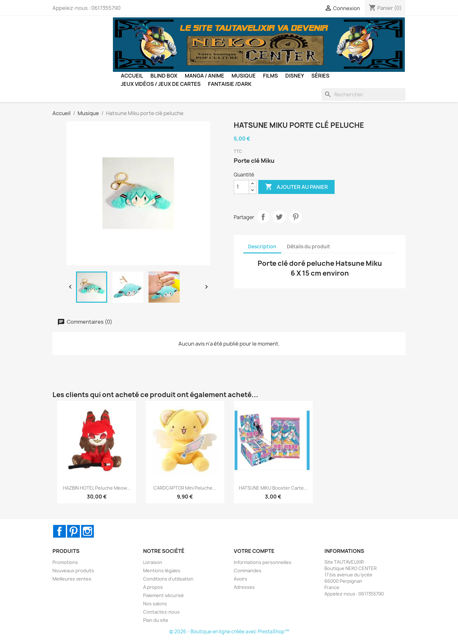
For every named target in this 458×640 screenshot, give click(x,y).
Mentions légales (161, 571)
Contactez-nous (161, 612)
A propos (153, 587)
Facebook (59, 531)
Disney (294, 75)
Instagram (87, 531)
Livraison (152, 562)
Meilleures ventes (71, 579)
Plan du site (155, 620)
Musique (244, 75)
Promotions (65, 562)
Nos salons (155, 604)
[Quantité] (241, 187)
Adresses (244, 587)
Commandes (247, 571)
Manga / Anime (204, 75)
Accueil (132, 75)
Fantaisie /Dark (230, 83)
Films (270, 75)
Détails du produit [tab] (308, 246)
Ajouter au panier (296, 187)
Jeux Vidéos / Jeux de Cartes (161, 83)
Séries (320, 75)
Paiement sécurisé (163, 595)
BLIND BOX (163, 75)
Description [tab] (262, 246)
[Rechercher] (364, 94)
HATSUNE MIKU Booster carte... (273, 488)
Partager (263, 216)
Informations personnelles (262, 562)
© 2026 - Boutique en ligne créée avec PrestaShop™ (229, 631)
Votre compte (254, 550)
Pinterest (295, 216)
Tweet (279, 216)
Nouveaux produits (73, 571)
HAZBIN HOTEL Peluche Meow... (96, 488)
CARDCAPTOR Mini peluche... (184, 488)
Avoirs (240, 579)
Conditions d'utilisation (168, 579)
